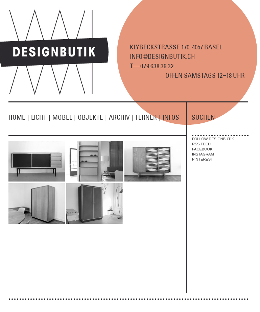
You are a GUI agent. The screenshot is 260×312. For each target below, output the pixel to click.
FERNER (149, 117)
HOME (19, 117)
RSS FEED (201, 144)
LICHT (41, 117)
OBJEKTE (93, 117)
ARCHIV (122, 117)
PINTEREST (202, 159)
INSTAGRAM (203, 154)
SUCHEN (203, 117)
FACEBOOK (202, 149)
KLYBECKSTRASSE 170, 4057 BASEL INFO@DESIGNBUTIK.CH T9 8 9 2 (176, 56)
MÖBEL (65, 117)
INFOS (171, 117)
